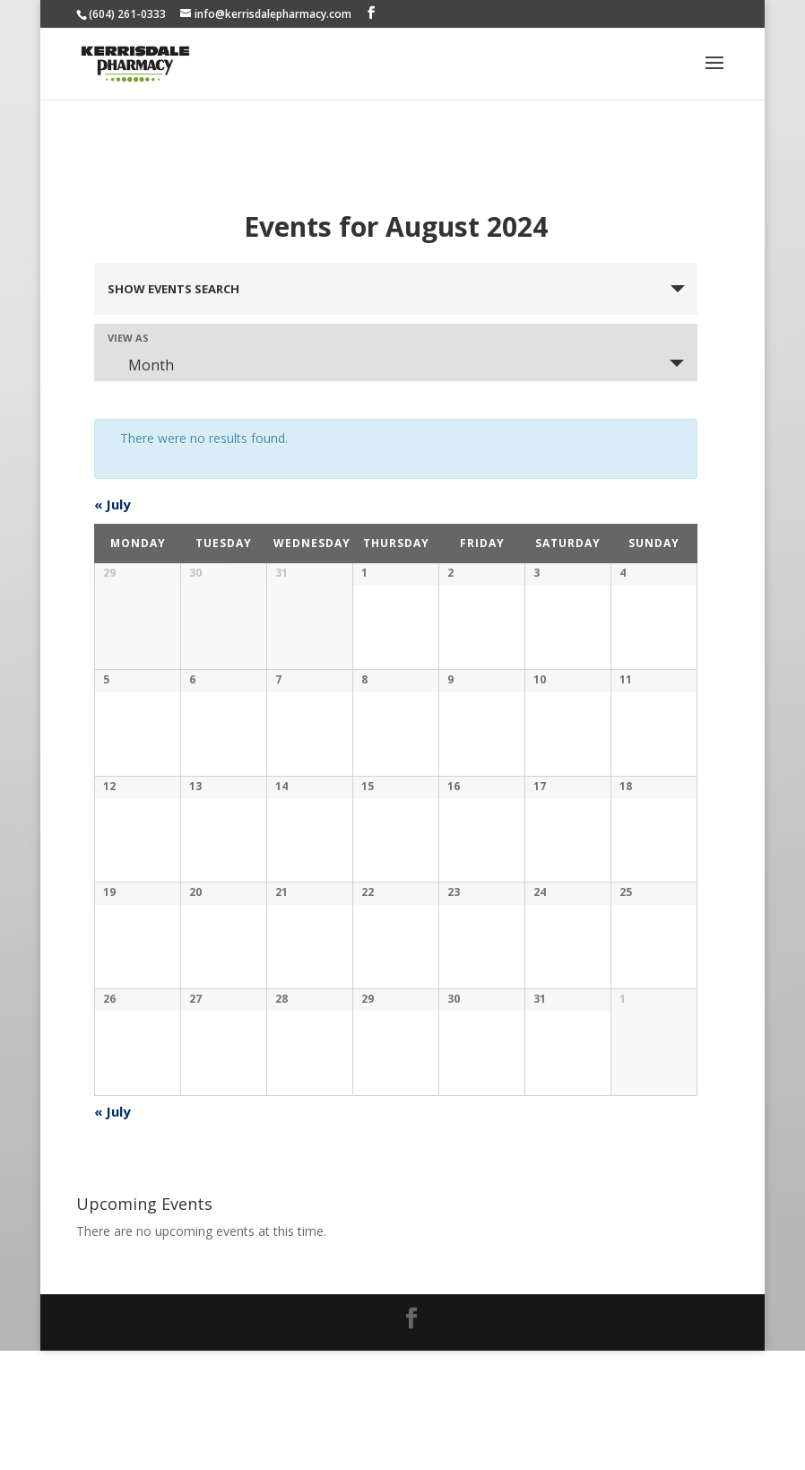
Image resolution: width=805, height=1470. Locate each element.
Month (140, 365)
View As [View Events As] (128, 338)
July (112, 504)
